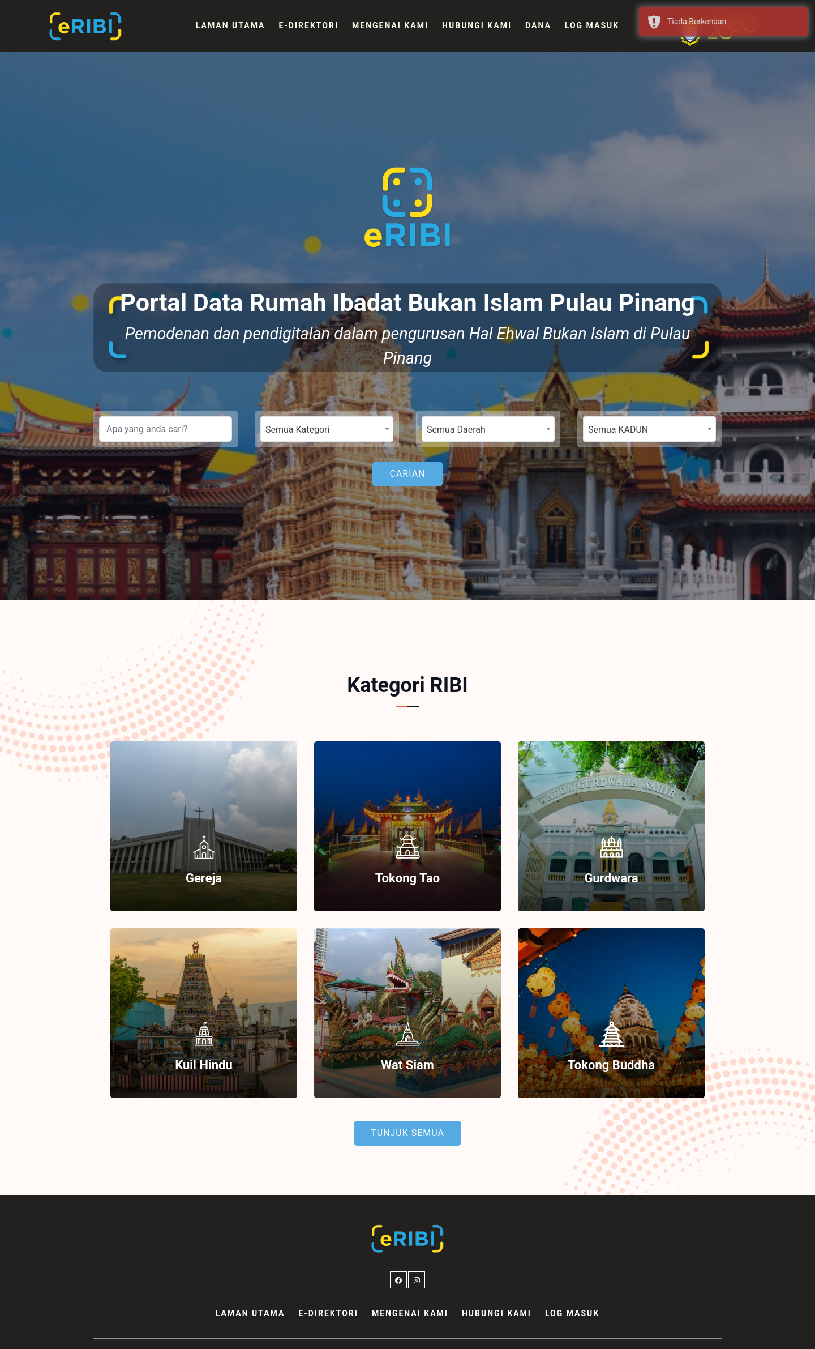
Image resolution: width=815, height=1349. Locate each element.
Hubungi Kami (477, 25)
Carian (407, 473)
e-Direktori (308, 25)
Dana (538, 25)
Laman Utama (230, 25)
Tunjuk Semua (407, 1133)
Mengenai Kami (390, 25)
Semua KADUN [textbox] (618, 429)
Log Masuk (592, 25)
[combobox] (326, 429)
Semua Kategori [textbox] (297, 429)
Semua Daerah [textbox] (456, 429)
